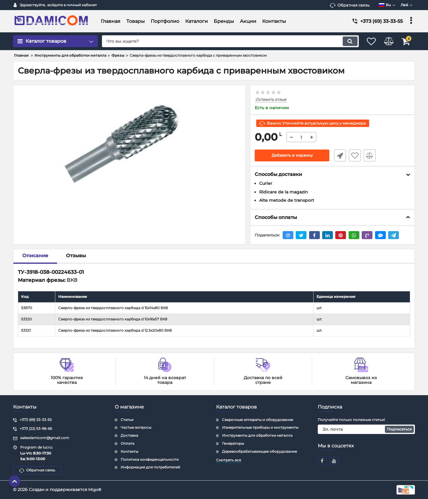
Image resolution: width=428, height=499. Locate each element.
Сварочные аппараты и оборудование (257, 419)
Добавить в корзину (292, 155)
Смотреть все (228, 460)
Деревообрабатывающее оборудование (259, 451)
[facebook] (322, 460)
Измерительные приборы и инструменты (260, 427)
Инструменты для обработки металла (257, 435)
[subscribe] (366, 429)
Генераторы (233, 443)
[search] (225, 41)
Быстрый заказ (338, 156)
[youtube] (334, 460)
